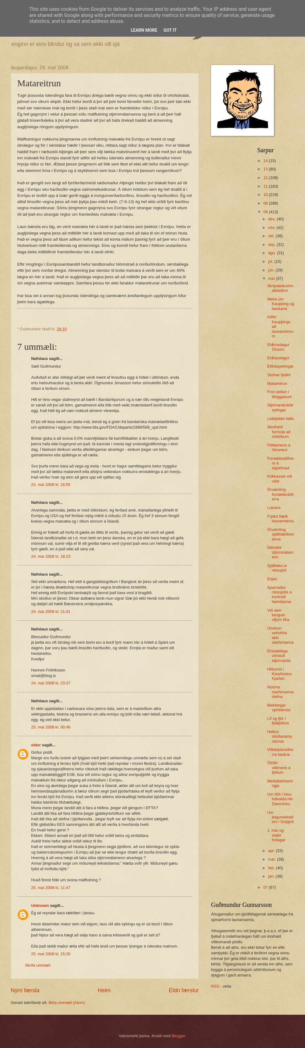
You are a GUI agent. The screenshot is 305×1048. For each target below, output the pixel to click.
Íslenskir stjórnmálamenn (280, 552)
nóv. (272, 227)
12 (266, 177)
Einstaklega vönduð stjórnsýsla (279, 656)
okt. (271, 236)
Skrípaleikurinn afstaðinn (280, 288)
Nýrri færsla (25, 990)
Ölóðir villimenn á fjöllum (279, 768)
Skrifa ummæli (37, 965)
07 (266, 887)
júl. (271, 261)
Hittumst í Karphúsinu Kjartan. (279, 674)
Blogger (178, 1036)
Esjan (272, 579)
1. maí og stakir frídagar (276, 835)
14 (266, 160)
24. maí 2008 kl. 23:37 (50, 683)
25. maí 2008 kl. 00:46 (50, 727)
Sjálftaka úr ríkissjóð (277, 568)
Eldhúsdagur (278, 358)
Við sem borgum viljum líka (278, 615)
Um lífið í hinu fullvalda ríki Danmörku (280, 799)
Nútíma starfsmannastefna (280, 692)
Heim (104, 990)
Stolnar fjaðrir (279, 375)
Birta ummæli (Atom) (66, 1002)
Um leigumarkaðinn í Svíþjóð (280, 817)
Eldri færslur (184, 990)
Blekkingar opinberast (278, 707)
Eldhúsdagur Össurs (278, 347)
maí (272, 278)
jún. (271, 270)
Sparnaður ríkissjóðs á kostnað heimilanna (279, 594)
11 (266, 186)
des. (272, 219)
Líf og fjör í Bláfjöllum (278, 720)
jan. (271, 876)
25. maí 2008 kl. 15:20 (50, 954)
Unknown (40, 905)
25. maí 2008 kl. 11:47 (50, 887)
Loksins (274, 507)
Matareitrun (277, 383)
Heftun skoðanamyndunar (279, 736)
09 (266, 203)
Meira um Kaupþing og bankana (280, 304)
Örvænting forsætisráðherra (280, 494)
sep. (272, 244)
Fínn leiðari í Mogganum (279, 394)
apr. (272, 850)
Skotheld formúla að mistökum (279, 432)
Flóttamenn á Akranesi (278, 447)
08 (266, 212)
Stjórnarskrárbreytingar (280, 407)
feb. (272, 868)
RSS (215, 986)
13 (266, 169)
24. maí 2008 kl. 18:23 (50, 556)
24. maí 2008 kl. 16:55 (50, 484)
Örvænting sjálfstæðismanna (280, 534)
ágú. (272, 253)
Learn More (144, 30)
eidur (36, 745)
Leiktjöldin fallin (280, 418)
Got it (170, 30)
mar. (272, 859)
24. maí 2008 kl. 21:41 (50, 611)
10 (266, 194)
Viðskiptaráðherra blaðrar (280, 751)
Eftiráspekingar (280, 366)
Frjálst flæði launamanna (280, 518)
